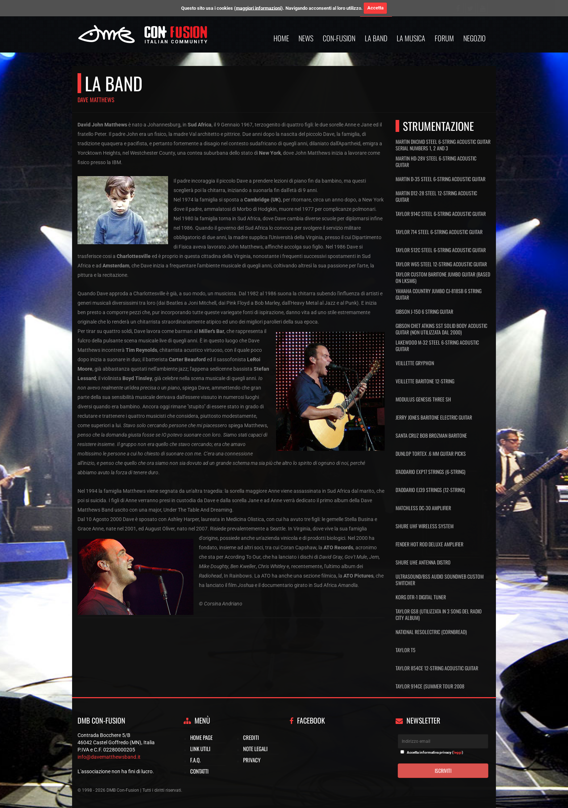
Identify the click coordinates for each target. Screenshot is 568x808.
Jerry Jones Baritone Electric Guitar (434, 417)
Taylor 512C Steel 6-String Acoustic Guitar (441, 250)
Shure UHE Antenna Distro (423, 562)
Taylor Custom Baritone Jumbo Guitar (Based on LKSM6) (443, 277)
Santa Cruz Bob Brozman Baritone (431, 435)
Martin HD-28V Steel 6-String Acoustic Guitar (436, 161)
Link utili (200, 749)
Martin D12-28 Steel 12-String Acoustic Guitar (436, 196)
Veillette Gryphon (415, 363)
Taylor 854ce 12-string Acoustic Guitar (437, 668)
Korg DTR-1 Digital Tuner (421, 597)
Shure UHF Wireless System (425, 526)
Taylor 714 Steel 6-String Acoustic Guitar (439, 232)
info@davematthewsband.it (109, 757)
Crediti (251, 737)
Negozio (474, 38)
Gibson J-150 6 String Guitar (424, 311)
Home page (201, 737)
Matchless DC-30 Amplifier (423, 508)
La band (376, 38)
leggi (458, 752)
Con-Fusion (339, 38)
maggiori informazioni (258, 8)
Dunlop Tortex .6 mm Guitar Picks (431, 453)
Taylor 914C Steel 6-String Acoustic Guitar (441, 213)
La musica (411, 38)
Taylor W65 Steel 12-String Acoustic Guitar (441, 264)
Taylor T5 (405, 650)
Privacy (251, 760)
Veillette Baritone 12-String (425, 381)
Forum (444, 38)
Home (281, 38)
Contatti (199, 771)
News (305, 38)
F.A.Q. (195, 760)
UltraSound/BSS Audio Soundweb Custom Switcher (440, 579)
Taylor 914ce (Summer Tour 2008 (430, 686)
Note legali (255, 749)
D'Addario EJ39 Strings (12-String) (430, 489)
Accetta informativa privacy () (435, 752)
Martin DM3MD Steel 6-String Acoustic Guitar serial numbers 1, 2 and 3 (443, 144)
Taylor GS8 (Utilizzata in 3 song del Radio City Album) (439, 614)
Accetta (375, 8)
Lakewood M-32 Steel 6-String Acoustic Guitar (437, 345)
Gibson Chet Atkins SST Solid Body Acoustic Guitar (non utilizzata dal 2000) (441, 329)
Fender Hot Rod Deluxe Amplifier (429, 544)
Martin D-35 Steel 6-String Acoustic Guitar (440, 179)
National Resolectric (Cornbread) (431, 632)
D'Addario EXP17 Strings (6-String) (430, 471)
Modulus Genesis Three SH (423, 399)
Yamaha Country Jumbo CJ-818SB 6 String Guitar (438, 294)
